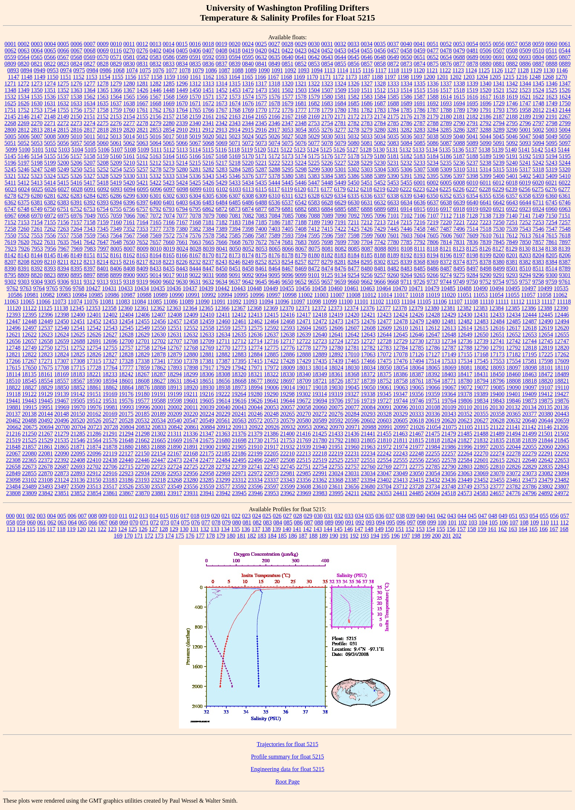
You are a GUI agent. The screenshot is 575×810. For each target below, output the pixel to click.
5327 (89, 176)
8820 (37, 275)
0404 (169, 50)
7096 (380, 216)
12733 (432, 341)
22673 (29, 467)
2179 (433, 116)
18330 (287, 374)
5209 (116, 163)
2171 (340, 116)
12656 (13, 341)
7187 (287, 222)
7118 (459, 216)
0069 (103, 50)
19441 (13, 400)
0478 (446, 50)
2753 (314, 123)
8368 (419, 262)
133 (214, 529)
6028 (77, 189)
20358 (497, 414)
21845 (561, 440)
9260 (393, 275)
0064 (37, 50)
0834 (182, 64)
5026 (274, 136)
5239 (499, 163)
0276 (142, 50)
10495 (512, 288)
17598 (545, 361)
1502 (287, 90)
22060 (545, 447)
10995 (241, 295)
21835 (497, 440)
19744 (400, 400)
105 (493, 522)
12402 (110, 315)
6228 (485, 189)
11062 (560, 295)
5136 (458, 149)
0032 (340, 44)
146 (348, 529)
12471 (303, 321)
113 (11, 529)
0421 (274, 50)
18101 (545, 367)
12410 (206, 315)
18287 (158, 374)
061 (41, 522)
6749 (37, 209)
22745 (287, 467)
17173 (497, 354)
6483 (208, 202)
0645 (353, 57)
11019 (432, 295)
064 (72, 522)
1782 (367, 110)
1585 (393, 97)
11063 (11, 301)
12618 (529, 328)
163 (512, 529)
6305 (208, 196)
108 (524, 522)
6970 (37, 216)
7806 (433, 242)
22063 (561, 447)
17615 (13, 367)
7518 (485, 229)
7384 (208, 229)
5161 (129, 156)
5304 (380, 169)
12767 (174, 348)
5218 (235, 163)
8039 (209, 249)
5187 (459, 156)
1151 (65, 77)
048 (492, 516)
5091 (499, 143)
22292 (561, 453)
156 (451, 529)
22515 (303, 460)
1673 (221, 103)
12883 (239, 354)
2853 (155, 130)
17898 (190, 367)
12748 (13, 348)
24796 (529, 493)
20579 (287, 420)
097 (411, 522)
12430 (465, 315)
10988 (144, 295)
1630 (37, 103)
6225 (445, 189)
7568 (142, 235)
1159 (169, 77)
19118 (13, 394)
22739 (239, 467)
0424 (314, 50)
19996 (142, 407)
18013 (303, 367)
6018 (511, 182)
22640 (529, 460)
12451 (77, 321)
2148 (50, 116)
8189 (393, 255)
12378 (399, 308)
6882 (301, 209)
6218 (366, 189)
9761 (564, 282)
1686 (367, 103)
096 (400, 522)
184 (272, 536)
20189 (158, 414)
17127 (432, 354)
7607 (459, 235)
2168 (301, 116)
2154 (129, 116)
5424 (182, 182)
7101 (393, 216)
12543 (110, 328)
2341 (208, 123)
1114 (342, 70)
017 (184, 516)
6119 (287, 189)
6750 (50, 209)
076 (195, 522)
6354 (472, 196)
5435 (261, 182)
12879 (174, 354)
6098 (182, 189)
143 (317, 529)
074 (175, 522)
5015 (142, 136)
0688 (459, 57)
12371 (303, 308)
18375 (384, 374)
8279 (327, 262)
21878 (110, 447)
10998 (289, 295)
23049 (400, 473)
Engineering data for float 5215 (288, 769)
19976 (94, 407)
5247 (37, 169)
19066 (432, 387)
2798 (551, 123)
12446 (561, 315)
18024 (336, 367)
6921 (499, 209)
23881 (158, 493)
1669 (169, 103)
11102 (377, 301)
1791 (485, 110)
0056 (499, 44)
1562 (89, 97)
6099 (195, 189)
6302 (169, 196)
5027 (287, 136)
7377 (155, 229)
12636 (255, 334)
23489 (29, 486)
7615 (551, 235)
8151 (89, 255)
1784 (393, 110)
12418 (319, 315)
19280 (255, 394)
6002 (433, 182)
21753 (287, 440)
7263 (63, 229)
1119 (406, 70)
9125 (327, 275)
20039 (206, 407)
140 (286, 529)
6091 (90, 189)
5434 (248, 182)
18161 (45, 374)
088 (318, 522)
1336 (433, 83)
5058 (89, 143)
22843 (561, 467)
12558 (206, 328)
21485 (465, 434)
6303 (182, 196)
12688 (77, 341)
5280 (182, 169)
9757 (525, 282)
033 (349, 516)
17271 (45, 361)
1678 (274, 103)
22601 (481, 460)
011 (123, 516)
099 (431, 522)
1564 (116, 97)
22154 (158, 453)
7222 (472, 222)
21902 (223, 447)
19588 (158, 400)
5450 (353, 182)
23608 (303, 486)
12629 (142, 334)
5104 (77, 149)
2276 (116, 123)
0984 (92, 70)
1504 (314, 90)
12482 (465, 321)
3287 (472, 130)
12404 (126, 315)
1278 (103, 83)
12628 (126, 334)
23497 (61, 486)
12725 (352, 341)
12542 (94, 328)
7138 (485, 216)
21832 (481, 440)
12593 (287, 328)
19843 (497, 400)
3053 (287, 130)
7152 (10, 222)
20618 (416, 420)
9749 (459, 282)
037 (390, 516)
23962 (288, 493)
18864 (126, 387)
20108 (432, 407)
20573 (271, 420)
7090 (341, 216)
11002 (305, 295)
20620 (449, 420)
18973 (239, 387)
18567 (77, 381)
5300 (327, 169)
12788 (465, 348)
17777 (126, 367)
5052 (23, 143)
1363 (76, 90)
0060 (551, 44)
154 (430, 529)
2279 (155, 123)
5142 (537, 149)
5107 (117, 149)
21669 (174, 440)
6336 (367, 196)
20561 (223, 420)
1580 (327, 97)
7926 (24, 249)
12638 (287, 334)
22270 (481, 453)
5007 (37, 136)
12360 (125, 308)
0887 (538, 64)
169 (118, 536)
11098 (314, 301)
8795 (10, 275)
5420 (129, 182)
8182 (327, 255)
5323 (37, 176)
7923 (11, 249)
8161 (116, 255)
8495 (459, 268)
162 (502, 529)
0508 (512, 50)
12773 (239, 348)
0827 (89, 64)
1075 (145, 70)
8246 (235, 262)
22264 (465, 453)
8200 (499, 255)
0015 (182, 44)
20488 (29, 420)
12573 (239, 328)
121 (91, 529)
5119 (247, 149)
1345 (538, 83)
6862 (208, 209)
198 (415, 536)
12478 (400, 321)
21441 (368, 434)
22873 (61, 473)
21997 (481, 447)
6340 (419, 196)
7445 (393, 229)
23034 (368, 473)
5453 (393, 182)
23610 (319, 486)
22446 (142, 460)
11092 (234, 301)
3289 (499, 130)
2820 (129, 130)
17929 (223, 367)
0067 (77, 50)
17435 (319, 361)
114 (21, 529)
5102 (51, 149)
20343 (449, 414)
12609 (384, 328)
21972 (384, 447)
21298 (142, 434)
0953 (53, 70)
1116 (368, 70)
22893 (77, 473)
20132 (513, 407)
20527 (110, 420)
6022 (564, 182)
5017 (169, 136)
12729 (400, 341)
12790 (481, 348)
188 (313, 536)
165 (533, 529)
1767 (221, 110)
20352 (465, 414)
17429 (303, 361)
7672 (261, 242)
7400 (261, 229)
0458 (406, 50)
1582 (353, 97)
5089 (472, 143)
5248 (50, 169)
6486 (248, 202)
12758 (142, 348)
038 (400, 516)
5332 (155, 176)
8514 (551, 268)
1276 (76, 83)
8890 (63, 275)
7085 (288, 216)
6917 (446, 209)
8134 (538, 249)
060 (31, 522)
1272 (23, 83)
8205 (551, 255)
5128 (365, 149)
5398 (472, 176)
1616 (472, 97)
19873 (529, 400)
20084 (368, 407)
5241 (525, 163)
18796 (497, 381)
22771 (400, 467)
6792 (155, 209)
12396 (45, 315)
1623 (551, 97)
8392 (37, 268)
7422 (340, 229)
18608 (142, 381)
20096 (400, 407)
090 (339, 522)
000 (10, 516)
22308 (13, 460)
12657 (29, 341)
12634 (223, 334)
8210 (50, 262)
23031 (352, 473)
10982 (47, 295)
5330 (129, 176)
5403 (538, 176)
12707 (174, 341)
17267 (29, 361)
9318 (129, 282)
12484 (497, 321)
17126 (416, 354)
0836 (208, 64)
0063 (24, 50)
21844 (545, 440)
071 (144, 522)
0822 (50, 64)
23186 (126, 480)
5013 (116, 136)
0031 (327, 44)
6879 (274, 209)
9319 (142, 282)
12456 (158, 321)
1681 (301, 103)
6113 (248, 189)
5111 (156, 149)
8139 (564, 249)
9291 (499, 275)
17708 (61, 367)
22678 (45, 467)
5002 (538, 130)
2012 (538, 110)
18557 (61, 381)
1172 (338, 77)
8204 (538, 255)
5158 (89, 156)
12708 (190, 341)
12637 (271, 334)
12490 (545, 321)
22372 (45, 460)
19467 (61, 400)
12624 (61, 334)
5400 (499, 176)
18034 (368, 367)
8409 (142, 268)
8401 (103, 268)
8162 (129, 255)
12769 (206, 348)
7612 (512, 235)
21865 (61, 447)
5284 (235, 169)
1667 (142, 103)
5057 (76, 143)
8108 (407, 249)
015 (164, 516)
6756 (129, 209)
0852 (301, 64)
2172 (353, 116)
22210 (287, 453)
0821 (37, 64)
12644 (384, 334)
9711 (406, 282)
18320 (239, 374)
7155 (50, 222)
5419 (116, 182)
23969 (304, 493)
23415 (416, 480)
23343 (287, 480)
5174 (301, 156)
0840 (248, 64)
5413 (37, 182)
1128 (523, 70)
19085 (497, 387)
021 (225, 516)
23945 (239, 493)
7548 (565, 229)
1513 (393, 90)
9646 (274, 282)
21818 (432, 440)
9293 (512, 275)
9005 (142, 275)
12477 (384, 321)
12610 (400, 328)
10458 (319, 288)
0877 (459, 64)
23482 (561, 480)
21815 (416, 440)
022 (236, 516)
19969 (62, 407)
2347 (287, 123)
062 (51, 522)
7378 (169, 229)
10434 (141, 288)
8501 (512, 268)
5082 (380, 143)
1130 (548, 70)
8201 (512, 255)
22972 (255, 473)
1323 (327, 83)
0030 (314, 44)
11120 (14, 308)
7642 (89, 242)
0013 (155, 44)
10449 (270, 288)
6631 (367, 202)
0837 (221, 64)
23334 (255, 480)
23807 (561, 486)
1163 (221, 77)
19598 (174, 400)
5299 (314, 169)
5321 (10, 176)
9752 (485, 282)
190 (333, 536)
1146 (562, 70)
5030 (327, 136)
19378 (464, 394)
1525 (551, 90)
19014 (287, 387)
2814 (50, 130)
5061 (116, 143)
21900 (206, 447)
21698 (239, 440)
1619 (512, 97)
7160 (116, 222)
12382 (464, 308)
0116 (116, 50)
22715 (126, 467)
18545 (29, 381)
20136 (561, 407)
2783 (367, 123)
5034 (380, 136)
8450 (221, 268)
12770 (223, 348)
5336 (195, 176)
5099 (11, 149)
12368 (254, 308)
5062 (129, 143)
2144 (565, 110)
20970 (336, 427)
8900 (129, 275)
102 (462, 522)
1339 (472, 83)
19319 (335, 394)
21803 (352, 440)
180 (231, 536)
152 (410, 529)
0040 (406, 44)
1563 (103, 97)
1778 (314, 110)
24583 (480, 493)
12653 (529, 334)
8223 (169, 262)
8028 (195, 249)
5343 (208, 176)
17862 (158, 367)
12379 (416, 308)
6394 (116, 202)
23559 (206, 486)
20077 (352, 407)
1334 (406, 83)
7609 (472, 235)
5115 (208, 149)
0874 (419, 64)
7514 (472, 229)
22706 (110, 467)
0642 (314, 57)
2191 (551, 116)
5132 (405, 149)
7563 (103, 235)
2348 (301, 123)
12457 (174, 321)
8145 (50, 255)
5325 (63, 176)
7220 (446, 222)
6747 (10, 209)
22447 (158, 460)
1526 (565, 90)
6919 (472, 209)
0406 (195, 50)
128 (163, 529)
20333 (416, 414)
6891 (393, 209)
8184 (353, 255)
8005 (116, 249)
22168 (190, 453)
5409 (551, 176)
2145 (10, 116)
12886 (287, 354)
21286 (94, 434)
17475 (384, 361)
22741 (255, 467)
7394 (235, 229)
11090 (202, 301)
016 (174, 516)
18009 (287, 367)
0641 (301, 57)
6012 (498, 182)
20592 (336, 420)
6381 (37, 202)
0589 (182, 57)
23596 (255, 486)
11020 (449, 295)
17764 (110, 367)
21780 (319, 440)
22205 (271, 453)
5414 (50, 182)
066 (92, 522)
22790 (449, 467)
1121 (432, 70)
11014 (385, 295)
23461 (513, 480)
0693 (525, 57)
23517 (110, 486)
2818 (103, 130)
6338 (393, 196)
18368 (352, 374)
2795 (512, 123)
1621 (525, 97)
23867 (126, 493)
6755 (116, 209)
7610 (485, 235)
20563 (239, 420)
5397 (459, 176)
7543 (525, 229)
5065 (169, 143)
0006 (76, 44)
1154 (104, 77)
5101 (38, 149)
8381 (512, 262)
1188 (377, 77)
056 (554, 516)
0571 (116, 57)
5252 (103, 169)
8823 (50, 275)
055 (544, 516)
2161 (208, 116)
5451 (367, 182)
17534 (465, 361)
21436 (352, 434)
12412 (239, 315)
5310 (459, 169)
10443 (238, 288)
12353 (93, 308)
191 (344, 536)
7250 (499, 222)
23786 (529, 486)
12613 (449, 328)
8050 (235, 249)
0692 (512, 57)
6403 (182, 202)
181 (241, 536)
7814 (446, 242)
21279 (61, 434)
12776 (287, 348)
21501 (545, 434)
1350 (37, 90)
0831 (142, 64)
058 (10, 522)
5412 (23, 182)
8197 (459, 255)
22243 (400, 453)
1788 (446, 110)
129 (173, 529)
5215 (195, 163)
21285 (77, 434)
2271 (50, 123)
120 (81, 529)
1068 (119, 70)
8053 (261, 249)
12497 (29, 328)
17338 (142, 361)
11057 (528, 295)
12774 (255, 348)
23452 (481, 480)
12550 (158, 328)
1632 (63, 103)
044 (462, 516)
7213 (380, 222)
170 (128, 536)
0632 (261, 57)
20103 (416, 407)
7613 (525, 235)
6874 (248, 209)
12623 (45, 334)
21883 (142, 447)
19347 (400, 394)
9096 (287, 275)
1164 (234, 77)
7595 (314, 235)
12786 (432, 348)
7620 (23, 242)
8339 (406, 262)
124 (122, 529)
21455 (384, 434)
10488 (464, 288)
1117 (381, 70)
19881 (13, 407)
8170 (208, 255)
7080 (222, 216)
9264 (406, 275)
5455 (406, 182)
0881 (499, 64)
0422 (287, 50)
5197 (23, 163)
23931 (191, 493)
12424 (400, 315)
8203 (525, 255)
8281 (340, 262)
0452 (327, 50)
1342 (512, 83)
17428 (287, 361)
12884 (255, 354)
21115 (481, 427)
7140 (511, 216)
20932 (288, 427)
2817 (89, 130)
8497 (472, 268)
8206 (565, 255)
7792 (419, 242)
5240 (512, 163)
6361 (565, 196)
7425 (353, 229)
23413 (400, 480)
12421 (368, 315)
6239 (511, 189)
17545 (481, 361)
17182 (513, 354)
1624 (565, 97)
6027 (63, 189)
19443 (29, 400)
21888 (158, 447)
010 (113, 516)
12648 (449, 334)
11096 (282, 301)
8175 (261, 255)
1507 (327, 90)
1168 (286, 77)
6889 (380, 209)
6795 (195, 209)
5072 (248, 143)
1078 (185, 70)
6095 (143, 189)
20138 (29, 414)
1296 (182, 83)
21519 (13, 440)
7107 (433, 216)
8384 (551, 262)
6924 (538, 209)
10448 (254, 288)
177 (200, 536)
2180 (446, 116)
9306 (63, 282)
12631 (174, 334)
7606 (446, 235)
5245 (10, 169)
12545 (126, 328)
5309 (446, 169)
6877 (261, 209)
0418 (235, 50)
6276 (551, 189)
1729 (499, 103)
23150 (94, 480)
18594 (110, 381)
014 (154, 516)
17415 (255, 361)
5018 (182, 136)
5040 (459, 136)
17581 (529, 361)
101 (452, 522)
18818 (529, 381)
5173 (287, 156)
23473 (529, 480)
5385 (340, 176)
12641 (336, 334)
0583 (155, 57)
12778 (303, 348)
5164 (169, 156)
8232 (195, 262)
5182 (406, 156)
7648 (116, 242)
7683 (301, 242)
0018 (208, 44)
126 (143, 529)
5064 (155, 143)
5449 (340, 182)
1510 (353, 90)
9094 (261, 275)
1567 (155, 97)
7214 (393, 222)
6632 (380, 202)
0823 (63, 64)
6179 (340, 189)
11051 (464, 295)
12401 (94, 315)
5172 (274, 156)
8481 (380, 268)
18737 (352, 381)
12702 (158, 341)
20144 (45, 414)
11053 (480, 295)
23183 (110, 480)
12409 (190, 315)
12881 (206, 354)
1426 (142, 90)
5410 (565, 176)
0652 (433, 57)
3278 (353, 130)
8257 (301, 262)
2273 (76, 123)
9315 (116, 282)
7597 (340, 235)
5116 (221, 149)
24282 (368, 493)
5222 (274, 163)
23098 (13, 480)
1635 (103, 103)
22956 (190, 473)
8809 (23, 275)
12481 (449, 321)
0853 (314, 64)
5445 (287, 182)
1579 (314, 97)
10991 (192, 295)
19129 (45, 394)
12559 (223, 328)
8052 (248, 249)
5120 (260, 149)
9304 (37, 282)
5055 (50, 143)
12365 (206, 308)
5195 (565, 156)
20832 (143, 427)
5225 (314, 163)
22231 (352, 453)
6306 (221, 196)
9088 (221, 275)
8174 (248, 255)
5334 (182, 176)
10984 (79, 295)
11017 (400, 295)
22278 (513, 453)
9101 (314, 275)
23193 (142, 480)
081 (246, 522)
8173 (235, 255)
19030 (336, 387)
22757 (352, 467)
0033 (353, 44)
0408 (221, 50)
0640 (287, 57)
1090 (264, 70)
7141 (525, 216)
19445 (45, 400)
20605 (400, 420)
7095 (367, 216)
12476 (368, 321)
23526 (126, 486)
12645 (400, 334)
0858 (380, 64)
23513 (94, 486)
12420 (352, 315)
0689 (472, 57)
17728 (94, 367)
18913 (174, 387)
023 (246, 516)
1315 (235, 83)
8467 (287, 268)
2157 (169, 116)
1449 (182, 90)
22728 (206, 467)
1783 (380, 110)
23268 (174, 480)
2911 (195, 130)
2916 (261, 130)
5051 (10, 143)
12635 (239, 334)
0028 (287, 44)
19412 (545, 394)
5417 (89, 182)
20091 (384, 407)
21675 (206, 440)
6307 (235, 196)
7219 (433, 222)
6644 (525, 202)
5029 (314, 136)
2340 (195, 123)
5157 (76, 156)
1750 (565, 103)
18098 (529, 367)
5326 (76, 176)
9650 (287, 282)
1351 (50, 90)
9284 (472, 275)
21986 (449, 447)
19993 (126, 407)
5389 (380, 176)
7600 (380, 235)
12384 (496, 308)
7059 (116, 216)
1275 (63, 83)
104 (483, 522)
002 (30, 516)
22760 (368, 467)
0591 (195, 57)
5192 (525, 156)
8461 (261, 268)
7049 (90, 216)
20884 (207, 427)
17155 (465, 354)
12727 (368, 341)
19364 (448, 394)
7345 (103, 229)
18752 (384, 381)
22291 (545, 453)
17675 (45, 367)
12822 (29, 354)
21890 (174, 447)
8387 (565, 262)
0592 (208, 57)
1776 (287, 110)
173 (159, 536)
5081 (367, 143)
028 (297, 516)
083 (267, 522)
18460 (513, 374)
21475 (432, 434)
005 (61, 516)
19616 (239, 400)
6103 (235, 189)
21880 (126, 447)
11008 (353, 295)
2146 (23, 116)
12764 (158, 348)
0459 (419, 50)
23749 (465, 486)
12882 (223, 354)
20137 (13, 414)
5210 (129, 163)
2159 (195, 116)
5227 (340, 163)
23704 (384, 486)
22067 (13, 453)
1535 (37, 97)
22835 (545, 467)
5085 (419, 143)
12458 (190, 321)
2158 (182, 116)
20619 (432, 420)
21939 (303, 447)
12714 (255, 341)
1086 (211, 70)
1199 (416, 77)
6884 (327, 209)
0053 (459, 44)
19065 (416, 387)
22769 (384, 467)
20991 (385, 427)
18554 (45, 381)
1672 (208, 103)
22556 (416, 460)
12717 (287, 341)
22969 (223, 473)
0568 (76, 57)
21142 (529, 427)
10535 (561, 288)
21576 (110, 440)
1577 (287, 97)
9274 (446, 275)
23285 (206, 480)
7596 (327, 235)
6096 (156, 189)
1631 (50, 103)
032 (338, 516)
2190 (538, 116)
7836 (472, 242)
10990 (176, 295)
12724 (336, 341)
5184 (433, 156)
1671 (195, 103)
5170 (248, 156)
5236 (459, 163)
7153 (23, 222)
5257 (142, 169)
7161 (129, 222)
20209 (174, 414)
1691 (419, 103)
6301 (155, 196)
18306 (206, 374)
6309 (261, 196)
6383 (63, 202)
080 (236, 522)
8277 (314, 262)
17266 (13, 361)
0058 (525, 44)
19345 (384, 394)
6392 (89, 202)
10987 (128, 295)
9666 (380, 282)
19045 (352, 387)
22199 (255, 453)
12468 (287, 321)
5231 (393, 163)
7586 (248, 235)
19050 (368, 387)
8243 (221, 262)
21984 (432, 447)
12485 (513, 321)
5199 (50, 163)
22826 (513, 467)
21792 (336, 440)
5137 (471, 149)
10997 (273, 295)
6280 (37, 196)
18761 (416, 381)
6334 (340, 196)
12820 (561, 348)
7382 (195, 229)
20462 (13, 420)
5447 (314, 182)
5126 (339, 149)
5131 (392, 149)
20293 (368, 414)
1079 (198, 70)
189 (323, 536)
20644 (545, 420)
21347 (206, 434)
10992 (208, 295)
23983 (320, 493)
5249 (63, 169)
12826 (94, 354)
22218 (319, 453)
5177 (340, 156)
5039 (446, 136)
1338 (459, 83)
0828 (103, 64)
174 (169, 536)
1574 (248, 97)
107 (513, 522)
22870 (45, 473)
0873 (406, 64)
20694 (46, 427)
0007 (89, 44)
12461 (239, 321)
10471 (416, 288)
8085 (354, 249)
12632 (190, 334)
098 (421, 522)
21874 (94, 447)
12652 (513, 334)
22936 (158, 473)
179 (220, 536)
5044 (485, 136)
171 (138, 536)
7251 (512, 222)
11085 (154, 301)
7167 (182, 222)
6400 (155, 202)
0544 (564, 50)
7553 (37, 235)
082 (257, 522)
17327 (110, 361)
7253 (538, 222)
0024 (248, 44)
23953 (271, 493)
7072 (156, 216)
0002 (23, 44)
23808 (13, 493)
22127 (126, 453)
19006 (271, 387)
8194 (433, 255)
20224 (206, 414)
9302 (11, 282)
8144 (37, 255)
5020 (208, 136)
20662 (14, 427)
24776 (513, 493)
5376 (248, 176)
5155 (50, 156)
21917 (271, 447)
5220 (248, 163)
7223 (485, 222)
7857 (538, 242)
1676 (248, 103)
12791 (497, 348)
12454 (126, 321)
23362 (319, 480)
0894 (26, 70)
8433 (155, 268)
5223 (287, 163)
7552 (23, 235)
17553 (497, 361)
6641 (485, 202)
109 (534, 522)
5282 (208, 169)
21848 (13, 447)
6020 (538, 182)
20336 (432, 414)
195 (385, 536)
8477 (353, 268)
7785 (406, 242)
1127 (510, 70)
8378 (485, 262)
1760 (129, 110)
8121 (445, 249)
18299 (190, 374)
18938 (223, 387)
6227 (472, 189)
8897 (89, 275)
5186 (446, 156)
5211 (142, 163)
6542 (301, 202)
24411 (400, 493)
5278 (155, 169)
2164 (248, 116)
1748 (538, 103)
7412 (314, 229)
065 (82, 522)
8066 (288, 249)
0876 (446, 64)
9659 (340, 282)
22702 (94, 467)
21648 (126, 440)
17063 (368, 354)
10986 (112, 295)
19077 (481, 387)
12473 (336, 321)
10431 (109, 288)
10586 (15, 295)
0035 (380, 44)
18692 (271, 381)
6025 (37, 189)
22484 (223, 460)
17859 (142, 367)
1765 (195, 110)
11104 (408, 301)
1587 (419, 97)
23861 (110, 493)
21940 (319, 447)
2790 (459, 123)
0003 (37, 44)
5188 (472, 156)
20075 (336, 407)
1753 (37, 110)
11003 (321, 295)
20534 (158, 420)
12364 (190, 308)
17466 (368, 361)
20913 (239, 427)
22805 (481, 467)
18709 (303, 381)
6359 (538, 196)
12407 (158, 315)
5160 (116, 156)
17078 (400, 354)
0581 (129, 57)
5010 (76, 136)
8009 (143, 249)
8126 (485, 249)
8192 (406, 255)
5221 (261, 163)
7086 (301, 216)
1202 (456, 77)
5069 (221, 143)
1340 (485, 83)
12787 (449, 348)
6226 (459, 189)
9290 (485, 275)
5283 (221, 169)
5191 (512, 156)
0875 (433, 64)
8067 (301, 249)
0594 (235, 57)
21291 (110, 434)
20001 (158, 407)
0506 (485, 50)
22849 (13, 473)
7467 (433, 229)
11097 (298, 301)
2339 (182, 123)
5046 (512, 136)
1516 (433, 90)
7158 (89, 222)
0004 (50, 44)
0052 (446, 44)
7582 (221, 235)
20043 (239, 407)
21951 (336, 447)
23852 (78, 493)
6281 (50, 196)
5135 (445, 149)
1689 (406, 103)
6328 (314, 196)
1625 (10, 103)
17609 (561, 361)
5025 (261, 136)
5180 (380, 156)
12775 (271, 348)
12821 (13, 354)
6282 (63, 196)
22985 (303, 473)
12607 (352, 328)
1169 (299, 77)
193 (364, 536)
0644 (340, 57)
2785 (393, 123)
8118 (432, 249)
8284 (353, 262)
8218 (155, 262)
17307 (61, 361)
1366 (116, 90)
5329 (116, 176)
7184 (248, 222)
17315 (94, 361)
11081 (107, 301)
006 (71, 516)
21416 (303, 434)
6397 (142, 202)
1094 (317, 70)
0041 (419, 44)
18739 (368, 381)
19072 (465, 387)
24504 (432, 493)
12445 (545, 315)
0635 (274, 57)
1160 (182, 77)
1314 (221, 83)
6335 (353, 196)
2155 (142, 116)
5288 (274, 169)
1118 (393, 70)
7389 (221, 229)
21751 (271, 440)
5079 (340, 143)
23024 (336, 473)
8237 (208, 262)
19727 (384, 400)
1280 (129, 83)
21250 (29, 434)
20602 (368, 420)
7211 (353, 222)
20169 (110, 414)
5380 (287, 176)
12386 (528, 308)
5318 (538, 169)
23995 (336, 493)
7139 (498, 216)
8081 (327, 249)
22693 (77, 467)
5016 (155, 136)
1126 (497, 70)
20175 (126, 414)
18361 (336, 374)
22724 (174, 467)
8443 (182, 268)
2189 (525, 116)
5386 (353, 176)
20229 (223, 414)
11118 (564, 301)
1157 (143, 77)
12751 (61, 348)
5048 (538, 136)
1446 (155, 90)
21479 (449, 434)
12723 (319, 341)
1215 (508, 77)
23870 (142, 493)
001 (20, 516)
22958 (206, 473)
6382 (50, 202)
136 (245, 529)
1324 (340, 83)
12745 (545, 341)
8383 (538, 262)
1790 (472, 110)
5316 (512, 169)
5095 (551, 143)
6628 (327, 202)
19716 (352, 400)
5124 (313, 149)
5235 (446, 163)
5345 (221, 176)
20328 (384, 414)
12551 (174, 328)
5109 (143, 149)
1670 (182, 103)
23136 (77, 480)
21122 (497, 427)
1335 (419, 83)
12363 (173, 308)
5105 (90, 149)
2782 (353, 123)
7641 (76, 242)
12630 (158, 334)
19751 (432, 400)
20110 (465, 407)
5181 (393, 156)
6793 (169, 209)
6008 (459, 182)
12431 (481, 315)
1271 (10, 83)
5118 (234, 149)
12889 (319, 354)
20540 (174, 420)
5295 (287, 169)
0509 (525, 50)
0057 (512, 44)
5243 (551, 163)
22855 (29, 473)
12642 (352, 334)
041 (431, 516)
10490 (480, 288)
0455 (367, 50)
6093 (116, 189)
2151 (89, 116)
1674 (235, 103)
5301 (340, 169)
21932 (287, 447)
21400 (287, 434)
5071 (235, 143)
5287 (261, 169)
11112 (517, 301)
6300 (142, 196)
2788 (433, 123)
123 (112, 529)
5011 (89, 136)
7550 (10, 235)
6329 (327, 196)
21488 (481, 434)
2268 (10, 123)
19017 (303, 387)
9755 (511, 282)
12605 (319, 328)
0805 (551, 57)
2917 (274, 130)
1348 (10, 90)
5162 (142, 156)
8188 (380, 255)
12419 (336, 315)
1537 (63, 97)
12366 (222, 308)
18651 (206, 381)
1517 (446, 90)
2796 (525, 123)
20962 (320, 427)
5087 (446, 143)
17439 (336, 361)
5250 (76, 169)
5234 (433, 163)
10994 (224, 295)
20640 (529, 420)
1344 (525, 83)
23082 (545, 473)
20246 (255, 414)
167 (553, 529)
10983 (63, 295)
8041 (222, 249)
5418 (103, 182)
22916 (110, 473)
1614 (446, 97)
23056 (449, 473)
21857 (29, 447)
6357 (512, 196)
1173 (351, 77)
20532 (142, 420)
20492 (45, 420)
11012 (369, 295)
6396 (129, 202)
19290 (271, 394)
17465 (352, 361)
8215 (116, 262)
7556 (50, 235)
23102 (29, 480)
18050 (384, 367)
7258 (10, 229)
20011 (191, 407)
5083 (393, 143)
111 (554, 522)
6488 (261, 202)
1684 (340, 103)
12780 (336, 348)
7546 (538, 229)
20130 (497, 407)
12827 (110, 354)
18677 (255, 381)
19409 (529, 394)
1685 (353, 103)
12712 (239, 341)
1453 (235, 90)
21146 (545, 427)
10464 (383, 288)
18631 (174, 381)
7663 (195, 242)
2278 (142, 123)
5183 (419, 156)
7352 (129, 229)
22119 (110, 453)
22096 (94, 453)
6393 (103, 202)
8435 (169, 268)
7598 (353, 235)
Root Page (287, 781)
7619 (10, 242)
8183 (340, 255)
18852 (77, 387)
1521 (499, 90)
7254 (551, 222)
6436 (195, 202)
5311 (472, 169)
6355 (485, 196)
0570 (103, 57)
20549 (206, 420)
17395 (239, 361)
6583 (314, 202)
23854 (94, 493)
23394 (368, 480)
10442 (222, 288)
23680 (368, 486)
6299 (129, 196)
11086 (170, 301)
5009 (63, 136)
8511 (538, 268)
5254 (116, 169)
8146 (63, 255)
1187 (364, 77)
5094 (538, 143)
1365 (103, 90)
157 (461, 529)
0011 (129, 44)
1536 (50, 97)
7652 (142, 242)
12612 (432, 328)
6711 (538, 202)
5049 (551, 136)
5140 (511, 149)
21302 (158, 434)
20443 (561, 414)
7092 (354, 216)
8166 (182, 255)
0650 (406, 57)
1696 (485, 103)
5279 (169, 169)
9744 (445, 282)
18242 (126, 374)
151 (399, 529)
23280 (190, 480)
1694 (459, 103)
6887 (353, 209)
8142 (10, 255)
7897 (565, 242)
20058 (303, 407)
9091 (235, 275)
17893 (174, 367)
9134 (340, 275)
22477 (206, 460)
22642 (545, 460)
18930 (206, 387)
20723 (94, 427)
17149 (449, 354)
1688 (393, 103)
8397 (89, 268)
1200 (429, 77)
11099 (329, 301)
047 (482, 516)
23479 (545, 480)
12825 (77, 354)
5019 (195, 136)
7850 (525, 242)
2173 (367, 116)
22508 (287, 460)
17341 (158, 361)
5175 (314, 156)
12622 (29, 334)
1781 (353, 110)
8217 (142, 262)
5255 (129, 169)
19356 (416, 394)
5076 (301, 143)
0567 (63, 57)
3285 (446, 130)
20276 (336, 414)
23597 (271, 486)
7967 (63, 249)
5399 (485, 176)
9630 (182, 282)
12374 (351, 308)
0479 (459, 50)
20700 (62, 427)
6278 (10, 196)
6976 (77, 216)
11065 (27, 301)
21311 (174, 434)
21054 (433, 427)
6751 (63, 209)
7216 (419, 222)
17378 (190, 361)
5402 (525, 176)
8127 (498, 249)
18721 (319, 381)
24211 (352, 493)
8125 (472, 249)
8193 (419, 255)
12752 (77, 348)
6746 (565, 202)
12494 (561, 321)
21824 (449, 440)
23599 (287, 486)
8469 (301, 268)
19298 (287, 394)
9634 (221, 282)
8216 (129, 262)
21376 (239, 434)
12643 (368, 334)
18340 (303, 374)
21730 (255, 440)
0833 (169, 64)
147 (358, 529)
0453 (340, 50)
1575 (261, 97)
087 (308, 522)
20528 (126, 420)
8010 (156, 249)
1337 (446, 83)
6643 (512, 202)
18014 (319, 367)
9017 (169, 275)
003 (41, 516)
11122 (29, 308)
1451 (208, 90)
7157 (76, 222)
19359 (432, 394)
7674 (274, 242)
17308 (77, 361)
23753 (481, 486)
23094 (561, 473)
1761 (142, 110)
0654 (446, 57)
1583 (367, 97)
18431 (481, 374)
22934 (142, 473)
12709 (206, 341)
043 (451, 516)
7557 (63, 235)
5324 (50, 176)
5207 (89, 163)
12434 (513, 315)
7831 (459, 242)
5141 (524, 149)
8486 (433, 268)
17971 (255, 367)
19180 (142, 394)
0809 (10, 64)
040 (421, 516)
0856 (353, 64)
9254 (353, 275)
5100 (24, 149)
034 (359, 516)
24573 (464, 493)
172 (148, 536)
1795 (512, 110)
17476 (400, 361)
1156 (130, 77)
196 (395, 536)
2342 (221, 123)
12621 (13, 334)
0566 (50, 57)
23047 (384, 473)
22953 (174, 473)
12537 (45, 328)
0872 (393, 64)
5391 (406, 176)
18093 (497, 367)
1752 (23, 110)
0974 (66, 70)
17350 (174, 361)
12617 (513, 328)
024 (256, 516)
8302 (380, 262)
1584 (380, 97)
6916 (433, 209)
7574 (182, 235)
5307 (419, 169)
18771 (449, 381)
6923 (525, 209)
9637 (235, 282)
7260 (23, 229)
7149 (538, 216)
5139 (497, 149)
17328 (126, 361)
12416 (287, 315)
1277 (89, 83)
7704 (367, 242)
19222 (222, 394)
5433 (235, 182)
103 (472, 522)
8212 (76, 262)
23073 (529, 473)
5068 (208, 143)
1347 (565, 83)
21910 (255, 447)
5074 (274, 143)
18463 (529, 374)
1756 (76, 110)
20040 (223, 407)
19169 (110, 394)
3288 (485, 130)
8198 (472, 255)
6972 (50, 216)
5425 (195, 182)
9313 (103, 282)
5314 (485, 169)
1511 (366, 90)
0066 (63, 50)
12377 (383, 308)
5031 (340, 136)
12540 (61, 328)
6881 (287, 209)
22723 (158, 467)
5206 (76, 163)
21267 (45, 434)
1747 (525, 103)
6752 (76, 209)
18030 (352, 367)
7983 (90, 249)
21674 (190, 440)
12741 (497, 341)
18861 (94, 387)
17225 (545, 354)
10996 (257, 295)
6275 (538, 189)
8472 (314, 268)
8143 (23, 255)
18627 (158, 381)
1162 (208, 77)
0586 (169, 57)
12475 (352, 321)
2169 (314, 116)
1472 (248, 90)
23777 (497, 486)
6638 (446, 202)
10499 (545, 288)
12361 (141, 308)
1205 (495, 77)
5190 (499, 156)
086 (298, 522)
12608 (368, 328)
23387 (352, 480)
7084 (275, 216)
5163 (155, 156)
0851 (287, 64)
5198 (37, 163)
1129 (536, 70)
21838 (513, 440)
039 (410, 516)
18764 (432, 381)
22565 (432, 460)
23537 (158, 486)
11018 (417, 295)
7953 (37, 249)
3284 (433, 130)
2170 (327, 116)
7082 (248, 216)
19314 (319, 394)
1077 (171, 70)
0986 (105, 70)
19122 (29, 394)
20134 (529, 407)
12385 (512, 308)
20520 (77, 420)
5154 (37, 156)
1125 (484, 70)
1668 (155, 103)
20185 (142, 414)
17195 (529, 354)
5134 (431, 149)
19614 (223, 400)
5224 (301, 163)
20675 (30, 427)
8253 (274, 262)
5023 (235, 136)
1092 (290, 70)
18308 (223, 374)
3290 (512, 130)
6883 (314, 209)
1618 (499, 97)
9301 (565, 275)
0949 (39, 70)
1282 (155, 83)
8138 (551, 249)
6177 (327, 189)
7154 (37, 222)
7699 (340, 242)
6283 (76, 196)
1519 (472, 90)
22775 (416, 467)
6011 (485, 182)
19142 (77, 394)
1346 (551, 83)
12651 (497, 334)
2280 (169, 123)
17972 (271, 367)
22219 (336, 453)
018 (195, 516)
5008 (50, 136)
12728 (384, 341)
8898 (103, 275)
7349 (116, 229)
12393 (13, 315)
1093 (304, 70)
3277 (340, 130)
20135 (545, 407)
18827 (29, 387)
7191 (340, 222)
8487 (446, 268)
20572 (255, 420)
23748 (449, 486)
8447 (208, 268)
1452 (221, 90)
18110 (561, 367)
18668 (239, 381)
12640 (319, 334)
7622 (37, 242)
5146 (23, 156)
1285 (169, 83)
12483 (481, 321)
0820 (23, 64)
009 (102, 516)
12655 (561, 334)
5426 (208, 182)
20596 (352, 420)
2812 (23, 130)
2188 (512, 116)
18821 (561, 381)
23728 (416, 486)
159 (481, 529)
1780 (340, 110)
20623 (465, 420)
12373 (335, 308)
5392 (419, 176)
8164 (155, 255)
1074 (132, 70)
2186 (485, 116)
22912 (94, 473)
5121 (273, 149)
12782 (368, 348)
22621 (513, 460)
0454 (353, 50)
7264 (76, 229)
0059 (538, 44)
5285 (248, 169)
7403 (274, 229)
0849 (274, 64)
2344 (248, 123)
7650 (129, 242)
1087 (224, 70)
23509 (77, 486)
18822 (13, 387)
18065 (432, 367)
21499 (529, 434)
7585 (235, 235)
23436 (449, 480)
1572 (221, 97)
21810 (384, 440)
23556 (190, 486)
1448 (169, 90)
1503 (301, 90)
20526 (94, 420)
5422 (155, 182)
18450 (497, 374)
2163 (235, 116)
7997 (103, 249)
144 (327, 529)
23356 (303, 480)
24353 (384, 493)
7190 (327, 222)
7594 (301, 235)
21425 (319, 434)
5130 (379, 149)
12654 (545, 334)
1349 (23, 90)
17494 (416, 361)
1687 (380, 103)
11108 (471, 301)
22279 (529, 453)
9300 (551, 275)
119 (71, 529)
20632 (513, 420)
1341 (499, 83)
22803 (465, 467)
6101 (209, 189)
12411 (223, 315)
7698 (327, 242)
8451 (235, 268)
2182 (472, 116)
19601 (190, 400)
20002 (175, 407)
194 (374, 536)
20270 (303, 414)
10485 (448, 288)
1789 (459, 110)
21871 (77, 447)
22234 (368, 453)
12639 (303, 334)
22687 (61, 467)
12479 (416, 321)
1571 (208, 97)
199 (426, 536)
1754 (50, 110)
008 (92, 516)
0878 (472, 64)
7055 (103, 216)
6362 (10, 202)
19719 (368, 400)
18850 (61, 387)
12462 (255, 321)
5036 (406, 136)
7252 (525, 222)
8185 (367, 255)
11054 (496, 295)
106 (503, 522)
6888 (367, 209)
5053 (37, 143)
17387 (223, 361)
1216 (522, 77)
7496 (459, 229)
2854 (169, 130)
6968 (24, 216)
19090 (513, 387)
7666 (221, 242)
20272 (319, 414)
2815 (63, 130)
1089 (251, 70)
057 (564, 516)
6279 (23, 196)
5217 (221, 163)
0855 (340, 64)
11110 (487, 301)
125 (132, 529)
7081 (235, 216)
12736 (465, 341)
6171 (313, 189)
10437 (190, 288)
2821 (142, 130)
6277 (564, 189)
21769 (303, 440)
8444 (195, 268)
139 (276, 529)
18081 (465, 367)
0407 (208, 50)
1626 (23, 103)
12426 (416, 315)
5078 (327, 143)
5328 (103, 176)
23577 (223, 486)
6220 (393, 189)
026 (277, 516)
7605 (433, 235)
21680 (223, 440)
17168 (481, 354)
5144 (563, 149)
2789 (446, 123)
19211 (190, 394)
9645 (261, 282)
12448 (29, 321)
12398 (61, 315)
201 (446, 536)
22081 (45, 453)
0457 (393, 50)
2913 (221, 130)
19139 (61, 394)
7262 (50, 229)
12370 (286, 308)
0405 (182, 50)
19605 (206, 400)
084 (277, 522)
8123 (459, 249)
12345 (77, 308)
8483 (406, 268)
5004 (565, 130)
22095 (77, 453)
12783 (384, 348)
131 (194, 529)
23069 (481, 473)
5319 (551, 169)
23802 (545, 486)
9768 (78, 288)
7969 (77, 249)
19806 (465, 400)
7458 (419, 229)
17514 (432, 361)
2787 (419, 123)
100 (441, 522)
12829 (142, 354)
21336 (190, 434)
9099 (301, 275)
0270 (129, 50)
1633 (76, 103)
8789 (565, 268)
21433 (336, 434)
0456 (380, 50)
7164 (142, 222)
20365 (513, 414)
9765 (52, 288)
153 (420, 529)
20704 (78, 427)
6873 (235, 209)
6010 (472, 182)
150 (389, 529)
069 (123, 522)
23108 (45, 480)
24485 (416, 493)
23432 (432, 480)
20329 (400, 414)
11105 (424, 301)
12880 (190, 354)
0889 (565, 64)
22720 (142, 467)
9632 (208, 282)
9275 (459, 275)
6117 (274, 189)
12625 (77, 334)
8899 (116, 275)
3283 (419, 130)
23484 (13, 486)
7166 (169, 222)
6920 (485, 209)
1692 (433, 103)
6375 (23, 202)
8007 (129, 249)
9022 (195, 275)
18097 (513, 367)
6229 (498, 189)
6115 (261, 189)
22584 (465, 460)
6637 (433, 202)
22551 (368, 460)
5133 (418, 149)
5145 (10, 156)
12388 (545, 308)
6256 (525, 189)
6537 (287, 202)
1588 (433, 97)
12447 (13, 321)
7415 (327, 229)
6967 (11, 216)
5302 (353, 169)
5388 (367, 176)
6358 (525, 196)
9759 (551, 282)
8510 (525, 268)
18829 (45, 387)
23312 (239, 480)
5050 (565, 136)
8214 (103, 262)
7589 (274, 235)
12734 (449, 341)
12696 (110, 341)
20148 (61, 414)
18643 (190, 381)
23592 (239, 486)
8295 (367, 262)
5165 (182, 156)
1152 (78, 77)
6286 (116, 196)
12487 (529, 321)
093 (370, 522)
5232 (406, 163)
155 (440, 529)
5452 (380, 182)
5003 (551, 130)
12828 (126, 354)
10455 (286, 288)
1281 (142, 83)
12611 (416, 328)
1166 (260, 77)
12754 (94, 348)
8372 (446, 262)
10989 (160, 295)
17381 (206, 361)
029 (308, 516)
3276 (327, 130)
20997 (401, 427)
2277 (129, 123)
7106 (420, 216)
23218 (158, 480)
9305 (50, 282)
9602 (169, 282)
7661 (182, 242)
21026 (417, 427)
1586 (406, 97)
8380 (499, 262)
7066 (129, 216)
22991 (319, 473)
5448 (327, 182)
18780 (465, 381)
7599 (367, 235)
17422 (271, 361)
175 (179, 536)
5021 (221, 136)
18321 (255, 374)
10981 (31, 295)
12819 (545, 348)
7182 (221, 222)
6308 (248, 196)
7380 (182, 229)
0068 (90, 50)
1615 (459, 97)
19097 (529, 387)
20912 (223, 427)
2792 (485, 123)
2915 (248, 130)
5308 (433, 169)
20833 (159, 427)
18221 (94, 374)
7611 (498, 235)
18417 (465, 374)
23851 (62, 493)
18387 (416, 374)
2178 (419, 116)
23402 (384, 480)
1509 (340, 90)
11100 (345, 301)
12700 (126, 341)
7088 (314, 216)
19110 (561, 387)
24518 (448, 493)
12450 (61, 321)
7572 (169, 235)
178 (210, 536)
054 (534, 516)
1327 (367, 83)
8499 (499, 268)
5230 (380, 163)
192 (354, 536)
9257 (380, 275)
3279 (367, 130)
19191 (158, 394)
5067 (195, 143)
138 (266, 529)
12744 (529, 341)
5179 (367, 156)
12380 (432, 308)
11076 (91, 301)
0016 (195, 44)
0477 (433, 50)
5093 (525, 143)
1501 (274, 90)
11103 (392, 301)
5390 (393, 176)
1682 (314, 103)
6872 (221, 209)
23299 (223, 480)
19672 (303, 400)
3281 (393, 130)
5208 (103, 163)
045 (472, 516)
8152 (103, 255)
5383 (314, 176)
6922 (512, 209)
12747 (561, 341)
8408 (129, 268)
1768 (235, 110)
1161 (195, 77)
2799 (565, 123)
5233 (419, 163)
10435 (157, 288)
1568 (169, 97)
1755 (63, 110)
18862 (110, 387)
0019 (221, 44)
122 (102, 529)
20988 (369, 427)
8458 (248, 268)
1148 (26, 77)
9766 (65, 288)
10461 (351, 288)
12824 (61, 354)
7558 (76, 235)
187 (303, 536)
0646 (367, 57)
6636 (419, 202)
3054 (301, 130)
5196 (10, 163)
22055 (529, 447)
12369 (270, 308)
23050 (416, 473)
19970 (78, 407)
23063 (465, 473)
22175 (206, 453)
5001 (525, 130)
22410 (94, 460)
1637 (116, 103)
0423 (301, 50)
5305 (393, 169)
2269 (23, 123)
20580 (303, 420)
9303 (24, 282)
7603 (406, 235)
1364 (89, 90)
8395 (76, 268)
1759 (116, 110)
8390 (10, 268)
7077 (182, 216)
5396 (446, 176)
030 (318, 516)
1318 (274, 83)
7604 (419, 235)
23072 (513, 473)
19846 (513, 400)
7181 (208, 222)
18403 (449, 374)
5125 (326, 149)
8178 (287, 255)
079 (226, 522)
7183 (235, 222)
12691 (94, 341)
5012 (103, 136)
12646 (416, 334)
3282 (406, 130)
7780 (393, 242)
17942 (239, 367)
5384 (327, 176)
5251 (89, 169)
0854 (327, 64)
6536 (274, 202)
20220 (190, 414)
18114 (13, 374)
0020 (235, 44)
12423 (384, 315)
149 (379, 529)
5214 (182, 163)
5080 (353, 143)
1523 (525, 90)
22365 (29, 460)
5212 (155, 163)
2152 (103, 116)
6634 (406, 202)
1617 (485, 97)
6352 (446, 196)
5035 (393, 136)
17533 (449, 361)
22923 (126, 473)
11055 (512, 295)
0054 (472, 44)
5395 (433, 176)
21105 (465, 427)
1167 (273, 77)
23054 (432, 473)
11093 (250, 301)
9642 (248, 282)
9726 (419, 282)
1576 (274, 97)
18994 (255, 387)
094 (380, 522)
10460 (335, 288)
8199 (485, 255)
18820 (545, 381)
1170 (312, 77)
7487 (446, 229)
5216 (208, 163)
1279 (116, 83)
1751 (10, 110)
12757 (126, 348)
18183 (77, 374)
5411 (10, 182)
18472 (545, 374)
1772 (274, 110)
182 (251, 536)
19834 (481, 400)
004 (51, 516)
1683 (327, 103)
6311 (287, 196)
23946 (255, 493)
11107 (455, 301)
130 (184, 529)
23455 (497, 480)
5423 (169, 182)
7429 (380, 229)
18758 (400, 381)
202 (457, 536)
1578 (301, 97)
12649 (465, 334)
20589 (319, 420)
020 (215, 516)
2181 (459, 116)
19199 (174, 394)
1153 (91, 77)
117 (51, 529)
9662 (367, 282)
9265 (419, 275)
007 (82, 516)
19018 (319, 387)
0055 (485, 44)
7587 (261, 235)
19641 (271, 400)
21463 (400, 434)
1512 (380, 90)
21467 (416, 434)
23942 (223, 493)
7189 (314, 222)
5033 (367, 136)
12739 (481, 341)
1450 (195, 90)
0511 (551, 50)
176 (190, 536)
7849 (512, 242)
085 (287, 522)
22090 (61, 453)
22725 (190, 467)
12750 (45, 348)
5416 (76, 182)
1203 (469, 77)
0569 (89, 57)
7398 (248, 229)
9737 (432, 282)
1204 (482, 77)
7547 (551, 229)
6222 (406, 189)
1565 (129, 97)
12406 (142, 315)
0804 (538, 57)
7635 (63, 242)
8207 (10, 262)
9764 (39, 288)
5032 (353, 136)
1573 (235, 97)
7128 (472, 216)
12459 (206, 321)
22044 (513, 447)
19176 (126, 394)
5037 (419, 136)
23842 (46, 493)
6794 (182, 209)
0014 (169, 44)
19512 (94, 400)
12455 (142, 321)
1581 (340, 97)
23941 (207, 493)
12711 (223, 341)
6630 (353, 202)
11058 (544, 295)
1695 (472, 103)
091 (349, 522)
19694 (319, 400)
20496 (61, 420)
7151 (564, 216)
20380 (545, 414)
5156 (63, 156)
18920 (190, 387)
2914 (235, 130)
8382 (525, 262)
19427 (561, 394)
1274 (50, 83)
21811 (400, 440)
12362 (157, 308)
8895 (76, 275)
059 (21, 522)
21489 (497, 434)
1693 (446, 103)
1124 (471, 70)
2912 (208, 130)
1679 (287, 103)
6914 (406, 209)
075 (185, 522)
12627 (110, 334)
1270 (561, 77)
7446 (406, 229)
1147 (13, 77)
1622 (538, 97)
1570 (195, 97)
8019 (169, 249)
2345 (261, 123)
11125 (45, 308)
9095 (274, 275)
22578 (449, 460)
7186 (274, 222)
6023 (11, 189)
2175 (393, 116)
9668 (393, 282)
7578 (208, 235)
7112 (446, 216)
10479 (432, 288)
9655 (314, 282)
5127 (352, 149)
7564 (116, 235)
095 (390, 522)
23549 (174, 486)
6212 (353, 189)
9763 (26, 288)
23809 (29, 493)
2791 (472, 123)
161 (492, 529)
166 (543, 529)
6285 (103, 196)
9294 (525, 275)
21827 (465, 440)
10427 (93, 288)
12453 (110, 321)
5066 (182, 143)
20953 (304, 427)
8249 (248, 262)
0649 (393, 57)
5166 (195, 156)
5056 (63, 143)
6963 (565, 209)
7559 (89, 235)
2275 (103, 123)
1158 (156, 77)
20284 (352, 414)
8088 (380, 249)
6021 (551, 182)
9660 (353, 282)
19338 (367, 394)
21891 (190, 447)
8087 (367, 249)
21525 (29, 440)
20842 (175, 427)
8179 (301, 255)
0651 (419, 57)
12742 (513, 341)
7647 (103, 242)
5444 (274, 182)
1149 (39, 77)
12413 (255, 315)
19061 (384, 387)
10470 (399, 288)
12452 (94, 321)
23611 (336, 486)
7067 (143, 216)
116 (41, 529)
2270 (37, 123)
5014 (129, 136)
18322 (271, 374)
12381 (448, 308)
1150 (52, 77)
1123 (458, 70)
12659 (61, 341)
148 (369, 529)
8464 (274, 268)
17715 (77, 367)
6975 (63, 216)
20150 (77, 414)
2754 (327, 123)
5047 (525, 136)
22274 (497, 453)
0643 (327, 57)
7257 (565, 222)
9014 (155, 275)
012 (133, 516)
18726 (336, 381)
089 (329, 522)
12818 (529, 348)
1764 (182, 110)
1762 (155, 110)
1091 (277, 70)
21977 (416, 447)
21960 (352, 447)
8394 (63, 268)
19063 (400, 387)
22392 (61, 460)
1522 (512, 90)
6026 (50, 189)
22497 (271, 460)
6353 (459, 196)
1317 (261, 83)
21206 (561, 427)
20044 (255, 407)
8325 (393, 262)
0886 (525, 64)
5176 (327, 156)
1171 (325, 77)
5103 (64, 149)
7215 (406, 222)
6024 (24, 189)
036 (380, 516)
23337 (271, 480)
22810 (497, 467)
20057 (287, 407)
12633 (206, 334)
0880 (485, 64)
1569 (182, 97)
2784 (380, 123)
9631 (195, 282)
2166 (274, 116)
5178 (353, 156)
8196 (446, 255)
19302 (303, 394)
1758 (103, 110)
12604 (303, 328)
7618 (565, 235)
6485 (235, 202)
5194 (551, 156)
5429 (221, 182)
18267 (142, 374)
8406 (116, 268)
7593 (287, 235)
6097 (169, 189)
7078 (195, 216)
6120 (300, 189)
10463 (367, 288)
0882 (512, 64)
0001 (10, 44)
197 (405, 536)
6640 (472, 202)
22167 (174, 453)
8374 (459, 262)
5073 (261, 143)
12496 (13, 328)
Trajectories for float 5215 (287, 744)
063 (62, 522)
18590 (94, 381)
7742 (380, 242)
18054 (400, 367)
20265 (287, 414)
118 (61, 529)
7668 (235, 242)
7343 (89, 229)
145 (338, 529)
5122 (286, 149)
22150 (142, 453)
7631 (50, 242)
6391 (76, 202)
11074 (75, 301)
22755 (336, 467)
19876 (561, 400)
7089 (327, 216)
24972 (561, 493)
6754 (103, 209)
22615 (497, 460)
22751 (303, 467)
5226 (327, 163)
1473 (261, 90)
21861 (45, 447)
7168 (195, 222)
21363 (223, 434)
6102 (222, 189)
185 (282, 536)
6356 (499, 196)
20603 (384, 420)
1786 (419, 110)
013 (143, 516)
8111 (419, 249)
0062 (11, 50)
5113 (182, 149)
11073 (59, 301)
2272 (63, 123)
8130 (525, 249)
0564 (23, 57)
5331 (142, 176)
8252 (261, 262)
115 (31, 529)
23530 (142, 486)
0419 (248, 50)
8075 (314, 249)
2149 (63, 116)
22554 (384, 460)
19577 (142, 400)
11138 (61, 308)
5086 (433, 143)
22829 (529, 467)
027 (287, 516)
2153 (116, 116)
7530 (499, 229)
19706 (336, 400)
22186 (239, 453)
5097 (565, 143)
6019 (525, 182)
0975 (79, 70)
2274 (89, 123)
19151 (94, 394)
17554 (513, 361)
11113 (533, 301)
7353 (142, 229)
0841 (261, 64)
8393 (50, 268)
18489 (561, 374)
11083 (123, 301)
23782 (513, 486)
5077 (314, 143)
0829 (116, 64)
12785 (416, 348)
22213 (303, 453)
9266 (433, 275)
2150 (76, 116)
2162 (221, 116)
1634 (89, 103)
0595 (248, 57)
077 (205, 522)
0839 (235, 64)
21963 (368, 447)
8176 (274, 255)
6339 (406, 196)
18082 (481, 367)
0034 (367, 44)
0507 (499, 50)
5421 (142, 182)
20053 (271, 407)
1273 (37, 83)
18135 (29, 374)
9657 (327, 282)
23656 (352, 486)
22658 (13, 467)
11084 (138, 301)
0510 (538, 50)
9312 (89, 282)
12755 (110, 348)
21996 (465, 447)
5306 (406, 169)
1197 (390, 77)
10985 (95, 295)
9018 (182, 275)
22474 (190, 460)
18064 (416, 367)
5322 (23, 176)
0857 (367, 64)
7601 (393, 235)
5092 (512, 143)
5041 (472, 136)
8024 (182, 249)
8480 (367, 268)
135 (235, 529)
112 (564, 522)
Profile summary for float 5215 (287, 756)
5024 (248, 136)
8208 (23, 262)
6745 (551, 202)
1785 (406, 110)
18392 (432, 374)
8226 (182, 262)
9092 (248, 275)
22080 (29, 453)
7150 (551, 216)
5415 (63, 182)
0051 (433, 44)
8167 (195, 255)
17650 (29, 367)
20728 (110, 427)
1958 (525, 110)
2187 (499, 116)
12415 (271, 315)
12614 (465, 328)
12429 (449, 315)
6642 (499, 202)
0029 (301, 44)
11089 (186, 301)
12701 (142, 341)
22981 (287, 473)
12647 (432, 334)
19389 (480, 394)
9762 (12, 288)
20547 (190, 420)
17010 (352, 354)
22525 (336, 460)
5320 (565, 169)
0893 (13, 70)
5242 (538, 163)
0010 (116, 44)
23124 (61, 480)
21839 (529, 440)
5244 (565, 163)
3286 (459, 130)
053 (523, 516)
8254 (287, 262)
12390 (561, 308)
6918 (459, 209)
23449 (465, 480)
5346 (235, 176)
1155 (117, 77)
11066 (43, 301)
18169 (61, 374)
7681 (287, 242)
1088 (237, 70)
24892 (545, 493)
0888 (551, 64)
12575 (255, 328)
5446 (301, 182)
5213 (169, 163)
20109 (449, 407)
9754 (498, 282)
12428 (432, 315)
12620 (561, 328)
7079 (209, 216)
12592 (271, 328)
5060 (103, 143)
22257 (449, 453)
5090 (485, 143)
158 (471, 529)
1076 (158, 70)
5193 (538, 156)
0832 (155, 64)
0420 (261, 50)
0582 (142, 57)
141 (297, 529)
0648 (380, 57)
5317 (525, 169)
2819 (116, 130)
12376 (367, 308)
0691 (499, 57)
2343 (235, 123)
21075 (449, 427)
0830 (129, 64)
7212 (367, 222)
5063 (142, 143)
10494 (496, 288)
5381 (301, 176)
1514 (406, 90)
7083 (261, 216)
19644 (287, 400)
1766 (208, 110)
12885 (271, 354)
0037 (393, 44)
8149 (76, 255)
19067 (449, 387)
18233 (110, 374)
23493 (45, 486)
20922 (256, 427)
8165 (169, 255)
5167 (208, 156)
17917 (206, 367)
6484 (221, 202)
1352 (63, 90)
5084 (406, 143)
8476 (340, 268)
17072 (384, 354)
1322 (314, 83)
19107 (545, 387)
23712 (400, 486)
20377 (529, 414)
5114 (195, 149)
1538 (76, 97)
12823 (45, 354)
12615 (481, 328)
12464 (271, 321)
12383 (480, 308)
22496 (255, 460)
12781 (352, 348)
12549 (142, 328)
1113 (330, 70)
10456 (303, 288)
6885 (340, 209)
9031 (208, 275)
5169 (235, 156)
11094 (266, 301)
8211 (63, 262)
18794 (481, 381)
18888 (158, 387)
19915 (29, 407)
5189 (485, 156)
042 (441, 516)
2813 (37, 130)
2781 (340, 123)
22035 (497, 447)
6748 (23, 209)
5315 (499, 169)
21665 (158, 440)
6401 (169, 202)
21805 (368, 440)
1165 (247, 77)
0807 (565, 57)
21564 (94, 440)
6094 (129, 189)
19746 (416, 400)
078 (216, 522)
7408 (301, 229)
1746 (512, 103)
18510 (13, 381)
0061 (565, 44)
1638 (129, 103)
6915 (419, 209)
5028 (301, 136)
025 (267, 516)
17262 (561, 354)
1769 (248, 110)
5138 (484, 149)
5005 (10, 136)
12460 (223, 321)
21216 (13, 434)
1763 (169, 110)
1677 (261, 103)
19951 (46, 407)
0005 (63, 44)
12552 (190, 328)
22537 (352, 460)
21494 (513, 434)
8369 (433, 262)
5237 (472, 163)
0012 (142, 44)
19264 (238, 394)
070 (133, 522)
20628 (497, 420)
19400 (497, 394)
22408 (77, 460)
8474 (327, 268)
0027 (274, 44)
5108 (130, 149)
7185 (261, 222)
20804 (127, 427)
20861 (191, 427)
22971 (239, 473)
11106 (440, 301)
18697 (287, 381)
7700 (353, 242)
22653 (561, 460)
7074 (169, 216)
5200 (63, 163)
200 (436, 536)
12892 (336, 354)
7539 (512, 229)
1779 (327, 110)
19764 (449, 400)
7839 (485, 242)
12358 (109, 308)
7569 (155, 235)
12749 (29, 348)
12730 (416, 341)
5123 (299, 149)
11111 (502, 301)
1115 (355, 70)
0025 (261, 44)
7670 (248, 242)
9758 (538, 282)
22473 (174, 460)
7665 (208, 242)
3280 (380, 130)
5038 (433, 136)
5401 (512, 176)
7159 (103, 222)
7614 (538, 235)
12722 (303, 341)
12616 (497, 328)
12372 (319, 308)
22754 (319, 467)
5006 (23, 136)
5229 (367, 163)
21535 (61, 440)
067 (103, 522)
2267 (565, 116)
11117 (548, 301)
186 (292, 536)
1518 (459, 90)
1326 (353, 83)
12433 (497, 315)
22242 (384, 453)
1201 (442, 77)
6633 (393, 202)
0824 (76, 64)
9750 (472, 282)
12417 (303, 315)
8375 (472, 262)
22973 (271, 473)
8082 (341, 249)
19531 (110, 400)
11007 (337, 295)
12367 (238, 308)
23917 (175, 493)
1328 (380, 83)
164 (523, 529)
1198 (403, 77)
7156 (63, 222)
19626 (255, 400)
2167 (287, 116)
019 (205, 516)
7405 (287, 229)
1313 (208, 83)
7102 (407, 216)
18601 (126, 381)
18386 (400, 374)
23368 (336, 480)
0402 (155, 50)
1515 (419, 90)
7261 (37, 229)
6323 (301, 196)
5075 (287, 143)
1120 (419, 70)
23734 (432, 486)
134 (225, 529)
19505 (77, 400)
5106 (104, 149)
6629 (340, 202)
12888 (303, 354)
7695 (314, 242)
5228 (353, 163)
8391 (23, 268)
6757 (142, 209)
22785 (432, 467)
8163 (142, 255)
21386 (271, 434)
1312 (195, 83)
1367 (129, 90)
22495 (239, 460)
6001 (419, 182)
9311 (76, 282)
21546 (77, 440)
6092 (103, 189)
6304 (195, 196)
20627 (481, 420)
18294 (174, 374)
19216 (206, 394)
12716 (271, 341)
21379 (255, 434)
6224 (432, 189)
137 (256, 529)
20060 (319, 407)
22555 (400, 460)
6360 (551, 196)
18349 (319, 374)
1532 (10, 97)
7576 (195, 235)
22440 (126, 460)
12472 (319, 321)
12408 (174, 315)
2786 (406, 123)
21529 (45, 440)
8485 (419, 268)
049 (503, 516)
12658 (45, 341)
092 (359, 522)
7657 (155, 242)
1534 (23, 97)
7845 (499, 242)
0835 (195, 64)
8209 (37, 262)
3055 (314, 130)
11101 (361, 301)
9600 (155, 282)
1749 (551, 103)
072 (154, 522)
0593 (221, 57)
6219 (379, 189)
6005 (446, 182)
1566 (142, 97)
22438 (110, 460)
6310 (274, 196)
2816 (76, 130)
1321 (301, 83)
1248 (535, 77)
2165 (261, 116)
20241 (239, 414)
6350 (433, 196)
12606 (336, 328)
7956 (50, 249)
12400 (77, 315)
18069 (449, 367)
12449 (45, 321)
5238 (485, 163)
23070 (497, 473)
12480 (432, 321)
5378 (274, 176)
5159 (103, 156)
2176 (406, 116)
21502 (561, 434)
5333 (169, 176)
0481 (472, 50)
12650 (481, 334)
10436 (173, 288)
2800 (10, 130)
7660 (169, 242)
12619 (545, 328)
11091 (218, 301)
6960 (551, 209)
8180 (314, 255)
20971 (352, 427)
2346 (274, 123)
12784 (400, 348)
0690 (485, 57)
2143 (551, 110)
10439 (206, 288)
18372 (368, 374)
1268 (548, 77)
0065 (50, 50)
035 (369, 516)
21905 (239, 447)
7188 (301, 222)
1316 (248, 83)
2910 (182, 130)
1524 (538, 90)
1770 (261, 110)
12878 (158, 354)
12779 (319, 348)
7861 (551, 242)
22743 (271, 467)
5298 (301, 169)
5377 (261, 176)
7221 (459, 222)
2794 (499, 123)
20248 (271, 414)
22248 (416, 453)
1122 (445, 70)
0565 (37, 57)
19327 (351, 394)
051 (513, 516)
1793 (499, 110)
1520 (485, 90)
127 (153, 529)
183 (261, 536)
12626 (94, 334)
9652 (301, 282)
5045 (499, 136)
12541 (77, 328)
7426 (367, 229)
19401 (513, 394)
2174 (380, 116)
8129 (511, 249)
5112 (169, 149)
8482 (393, 268)
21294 (126, 434)
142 (307, 529)
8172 (221, 255)
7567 (129, 235)
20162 (94, 414)
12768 (190, 348)
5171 (261, 156)
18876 (142, 387)
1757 (89, 110)
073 (164, 522)
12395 (29, 315)
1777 (301, 110)
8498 (485, 268)
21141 (513, 427)
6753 (89, 209)
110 (544, 522)
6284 (89, 196)
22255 (432, 453)
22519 (319, 460)
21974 (400, 447)
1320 (287, 83)
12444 (529, 315)
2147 (37, 116)
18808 (513, 381)
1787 (433, 110)
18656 (223, 381)
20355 (481, 414)
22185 (223, 453)
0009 (103, 44)
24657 (497, 493)
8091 (393, 249)
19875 (545, 400)
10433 (125, 288)
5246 (23, 169)
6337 (380, 196)
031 (328, 516)
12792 (513, 348)
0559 (10, 57)
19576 (126, 400)
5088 (459, 143)
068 (113, 522)
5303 (367, 169)
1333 (393, 83)
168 (564, 529)
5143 (550, 149)
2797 (538, 123)
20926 (272, 427)
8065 (275, 249)
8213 (89, 262)
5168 (221, 156)
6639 (459, 202)
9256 (367, 275)
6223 (419, 189)
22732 (223, 467)
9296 (538, 275)
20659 (561, 420)
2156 (155, 116)
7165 (155, 222)
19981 (110, 407)
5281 (195, 169)
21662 (142, 440)
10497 (528, 288)
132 (204, 529)
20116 (481, 407)
